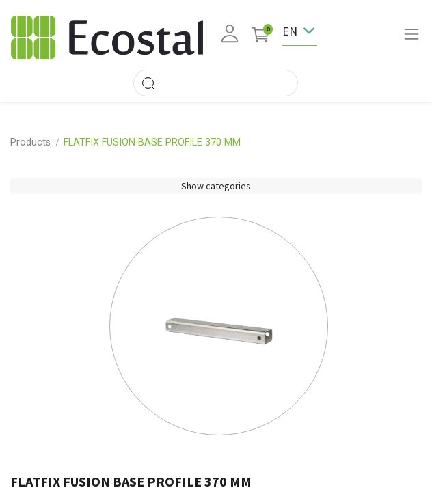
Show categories (216, 186)
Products (30, 142)
